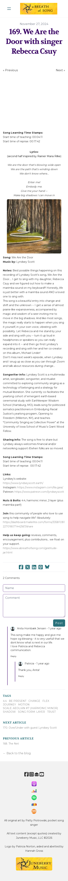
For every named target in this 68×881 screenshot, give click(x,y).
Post (59, 623)
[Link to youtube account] (42, 774)
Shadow (9, 711)
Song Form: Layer (31, 711)
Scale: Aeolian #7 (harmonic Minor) (30, 708)
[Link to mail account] (36, 774)
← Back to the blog (17, 753)
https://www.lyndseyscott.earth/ (23, 483)
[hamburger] (9, 9)
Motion (24, 704)
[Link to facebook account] (26, 774)
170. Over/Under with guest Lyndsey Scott (30, 727)
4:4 (5, 701)
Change (34, 701)
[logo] (39, 8)
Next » (60, 70)
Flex (45, 701)
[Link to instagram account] (31, 774)
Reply (14, 656)
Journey (9, 704)
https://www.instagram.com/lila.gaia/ (40, 487)
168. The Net (11, 743)
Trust (51, 711)
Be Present (17, 701)
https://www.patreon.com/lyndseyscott (39, 491)
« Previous (10, 70)
